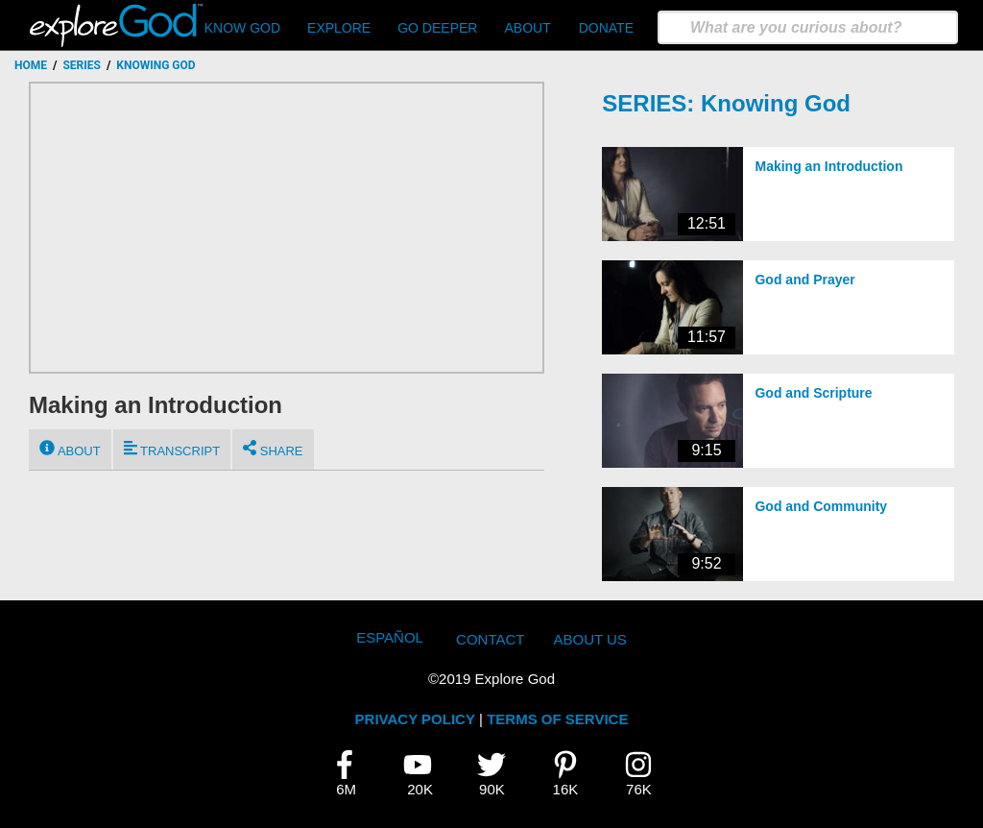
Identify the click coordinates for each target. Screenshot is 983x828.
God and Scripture (813, 393)
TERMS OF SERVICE (557, 719)
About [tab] (70, 449)
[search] (808, 27)
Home (30, 65)
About (527, 28)
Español (389, 637)
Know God (242, 28)
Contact (490, 639)
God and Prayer (804, 279)
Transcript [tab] (172, 449)
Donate (606, 28)
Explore (339, 28)
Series (81, 65)
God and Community (821, 506)
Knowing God (776, 103)
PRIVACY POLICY (415, 719)
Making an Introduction (828, 166)
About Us (589, 639)
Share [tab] (272, 449)
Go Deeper (437, 28)
